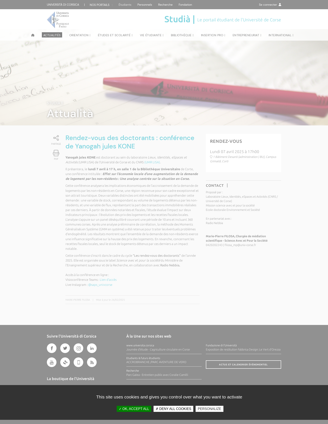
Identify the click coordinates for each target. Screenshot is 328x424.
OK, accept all (134, 409)
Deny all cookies (173, 409)
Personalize (209, 409)
